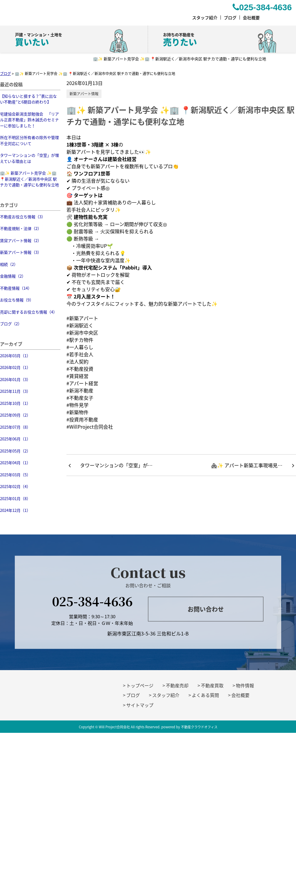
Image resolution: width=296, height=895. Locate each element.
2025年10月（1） (15, 403)
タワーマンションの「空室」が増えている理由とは (29, 158)
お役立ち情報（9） (17, 300)
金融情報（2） (13, 276)
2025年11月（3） (15, 391)
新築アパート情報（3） (20, 252)
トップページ (139, 685)
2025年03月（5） (15, 474)
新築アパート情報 (83, 93)
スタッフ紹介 (165, 695)
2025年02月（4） (15, 486)
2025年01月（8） (15, 498)
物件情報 (245, 685)
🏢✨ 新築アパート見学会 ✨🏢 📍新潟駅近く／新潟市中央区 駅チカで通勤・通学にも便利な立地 (29, 179)
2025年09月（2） (15, 415)
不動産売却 (177, 685)
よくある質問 (205, 695)
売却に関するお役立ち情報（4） (28, 312)
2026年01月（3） (15, 379)
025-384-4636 (92, 600)
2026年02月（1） (15, 367)
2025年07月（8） (15, 427)
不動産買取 (212, 685)
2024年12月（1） (15, 510)
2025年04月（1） (15, 462)
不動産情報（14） (16, 288)
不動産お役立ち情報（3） (22, 216)
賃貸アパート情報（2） (20, 240)
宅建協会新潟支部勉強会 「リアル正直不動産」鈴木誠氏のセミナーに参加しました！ (29, 119)
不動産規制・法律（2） (20, 228)
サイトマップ (139, 705)
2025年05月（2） (15, 451)
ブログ (133, 695)
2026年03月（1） (15, 355)
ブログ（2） (11, 323)
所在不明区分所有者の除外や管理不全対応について (29, 140)
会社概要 (240, 695)
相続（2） (9, 264)
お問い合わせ (206, 609)
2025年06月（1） (15, 439)
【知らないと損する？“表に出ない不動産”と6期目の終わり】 (28, 99)
